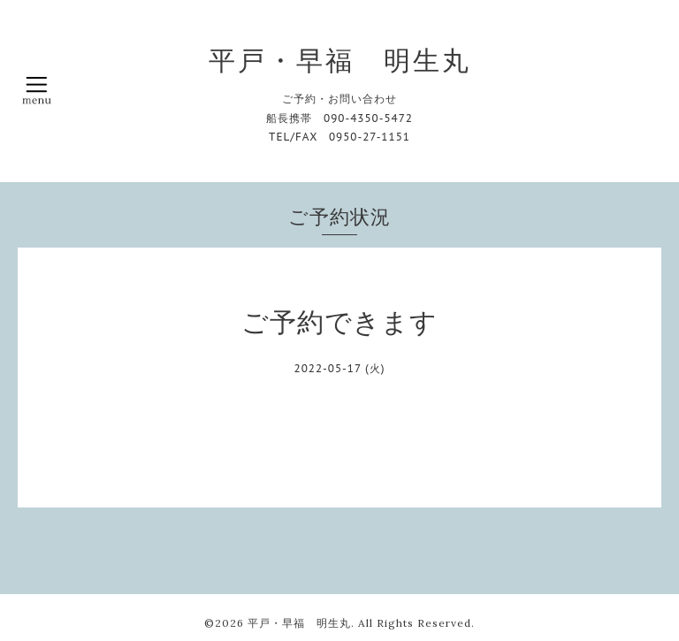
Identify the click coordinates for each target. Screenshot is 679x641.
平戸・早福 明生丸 (340, 60)
